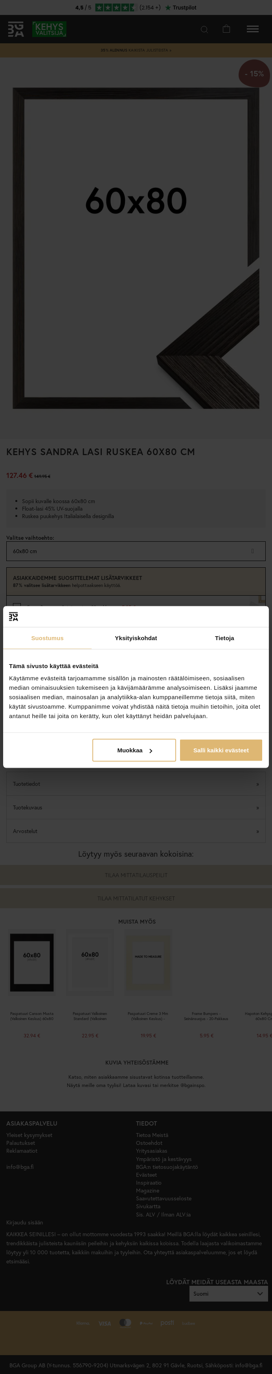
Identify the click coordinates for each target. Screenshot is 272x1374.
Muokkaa (134, 750)
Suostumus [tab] (47, 637)
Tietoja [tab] (224, 637)
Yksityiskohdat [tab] (136, 637)
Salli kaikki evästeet (221, 750)
